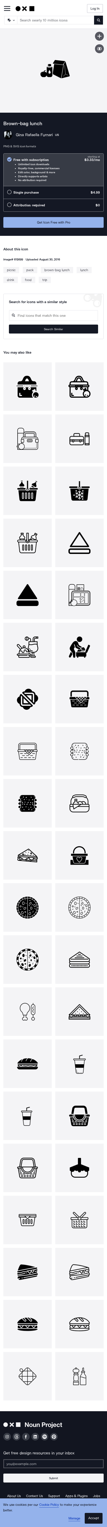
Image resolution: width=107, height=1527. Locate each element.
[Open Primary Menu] (7, 9)
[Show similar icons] (99, 48)
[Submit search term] (98, 20)
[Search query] (53, 315)
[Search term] (56, 20)
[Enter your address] (53, 1463)
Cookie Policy (49, 1505)
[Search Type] (10, 20)
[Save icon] (99, 36)
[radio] (53, 170)
